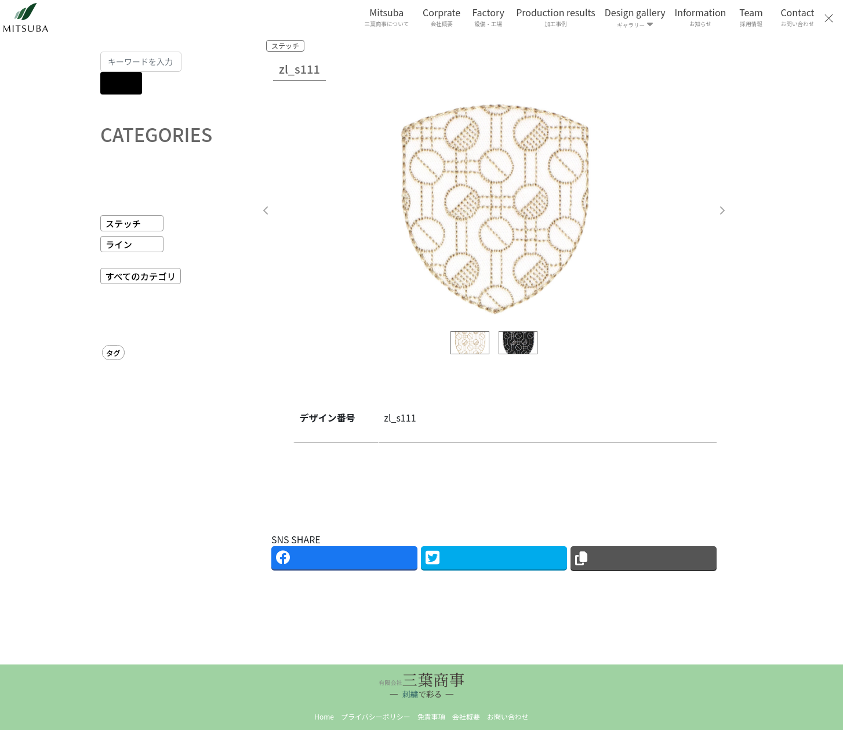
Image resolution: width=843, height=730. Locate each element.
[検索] (121, 83)
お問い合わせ (508, 716)
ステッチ (123, 223)
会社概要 (466, 716)
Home (324, 716)
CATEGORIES (156, 134)
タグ (113, 353)
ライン (119, 244)
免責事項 (431, 716)
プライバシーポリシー (375, 716)
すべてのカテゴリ (141, 276)
